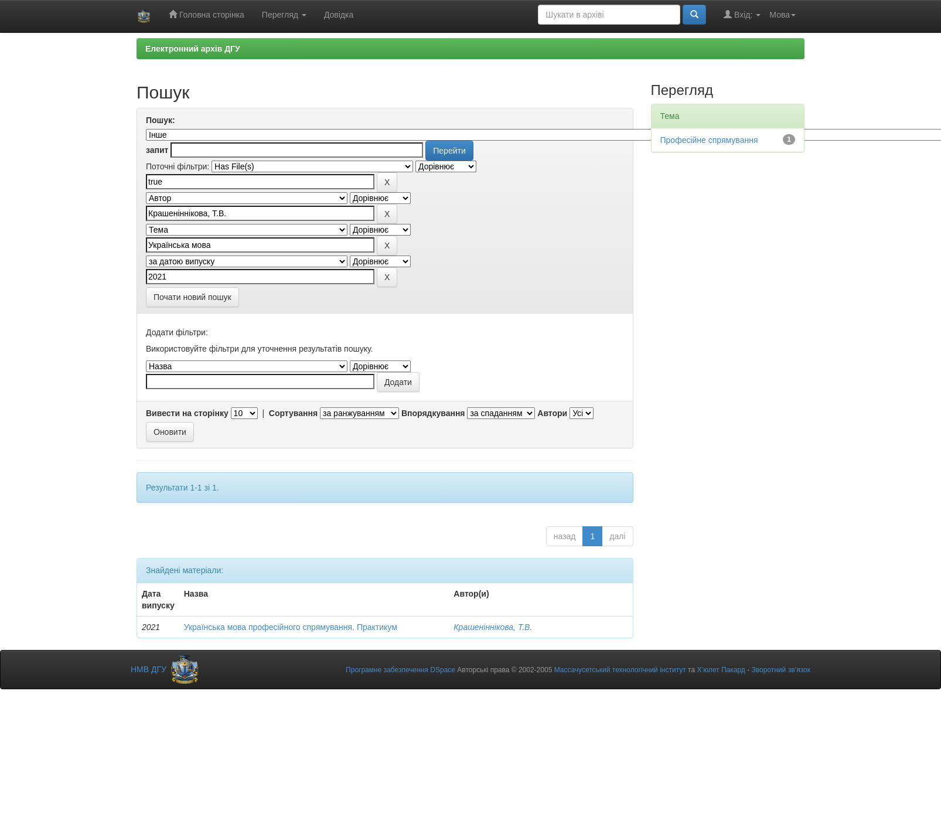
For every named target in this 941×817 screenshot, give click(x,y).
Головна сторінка (206, 14)
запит (157, 150)
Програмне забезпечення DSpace (400, 670)
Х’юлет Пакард (721, 670)
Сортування (293, 413)
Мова (782, 14)
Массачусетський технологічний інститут (620, 670)
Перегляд (284, 14)
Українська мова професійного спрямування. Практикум (290, 627)
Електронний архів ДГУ (192, 48)
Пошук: (160, 120)
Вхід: (742, 14)
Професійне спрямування (709, 140)
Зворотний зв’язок (781, 670)
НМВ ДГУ (166, 669)
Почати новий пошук (192, 297)
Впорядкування (433, 413)
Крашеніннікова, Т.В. (493, 627)
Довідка (338, 14)
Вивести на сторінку (187, 413)
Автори (552, 413)
